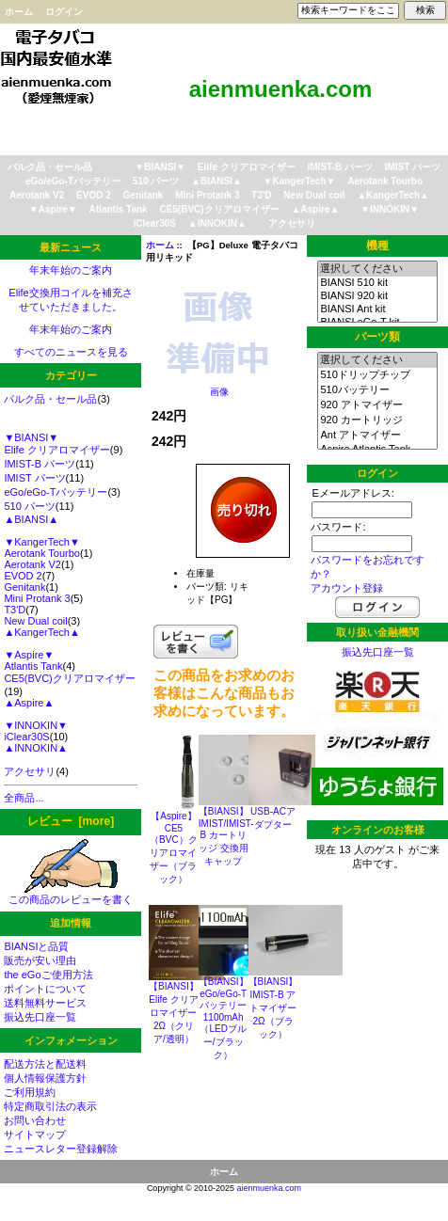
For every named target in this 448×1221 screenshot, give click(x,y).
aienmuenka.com (269, 1188)
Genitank (143, 195)
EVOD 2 (93, 195)
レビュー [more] (70, 821)
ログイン (64, 12)
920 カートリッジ (377, 420)
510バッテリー (377, 390)
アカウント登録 (347, 588)
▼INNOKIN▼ (389, 209)
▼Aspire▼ (53, 209)
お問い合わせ (35, 1120)
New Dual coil (313, 195)
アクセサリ (291, 223)
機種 (377, 245)
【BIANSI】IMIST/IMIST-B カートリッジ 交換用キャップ (226, 836)
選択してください (377, 269)
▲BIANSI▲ (216, 181)
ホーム (19, 12)
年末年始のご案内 (70, 270)
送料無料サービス (45, 1002)
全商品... (23, 797)
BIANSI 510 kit (377, 283)
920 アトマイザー (377, 405)
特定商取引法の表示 (50, 1106)
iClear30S (154, 223)
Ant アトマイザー (377, 435)
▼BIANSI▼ (160, 167)
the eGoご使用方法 (48, 974)
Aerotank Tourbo (385, 181)
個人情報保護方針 (45, 1078)
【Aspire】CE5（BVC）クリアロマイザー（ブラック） (174, 847)
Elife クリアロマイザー (247, 167)
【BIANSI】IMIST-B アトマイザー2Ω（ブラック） (273, 1007)
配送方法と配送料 (45, 1064)
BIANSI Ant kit (377, 309)
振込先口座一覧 (40, 1017)
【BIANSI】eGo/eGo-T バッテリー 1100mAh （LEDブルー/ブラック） (223, 1018)
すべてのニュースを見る (71, 351)
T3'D (261, 195)
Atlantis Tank (118, 209)
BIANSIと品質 (36, 946)
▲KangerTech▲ (393, 195)
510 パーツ (156, 181)
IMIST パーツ (412, 167)
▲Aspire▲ (315, 209)
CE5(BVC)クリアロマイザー (219, 209)
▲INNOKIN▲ (217, 223)
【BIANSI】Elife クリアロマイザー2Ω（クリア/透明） (174, 1012)
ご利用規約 (30, 1092)
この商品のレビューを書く (70, 894)
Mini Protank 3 (207, 195)
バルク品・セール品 (50, 167)
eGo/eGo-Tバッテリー (72, 181)
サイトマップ (35, 1134)
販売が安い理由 (40, 960)
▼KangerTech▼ (300, 181)
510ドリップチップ (377, 375)
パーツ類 (377, 336)
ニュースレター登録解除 (61, 1148)
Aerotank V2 (36, 195)
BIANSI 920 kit (377, 296)
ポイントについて (45, 988)
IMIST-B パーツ (340, 167)
